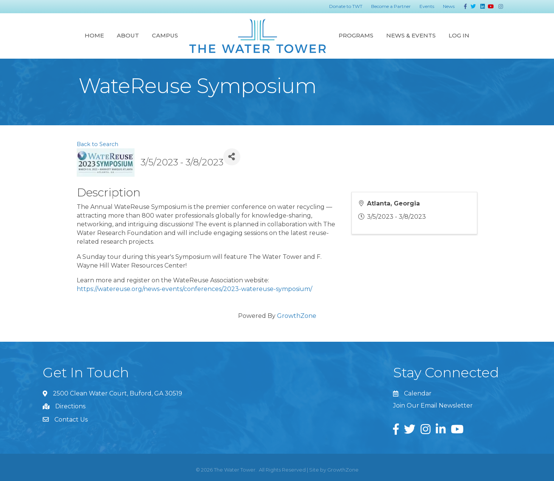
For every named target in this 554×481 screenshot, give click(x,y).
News (449, 6)
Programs (356, 35)
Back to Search (97, 144)
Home (94, 35)
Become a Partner (391, 6)
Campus (165, 35)
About (128, 35)
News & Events (411, 35)
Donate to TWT (345, 6)
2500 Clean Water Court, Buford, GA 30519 (117, 393)
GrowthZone (296, 315)
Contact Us (71, 419)
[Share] (231, 156)
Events (426, 6)
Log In (459, 35)
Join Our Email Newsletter (433, 405)
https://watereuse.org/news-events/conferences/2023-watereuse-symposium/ (194, 289)
